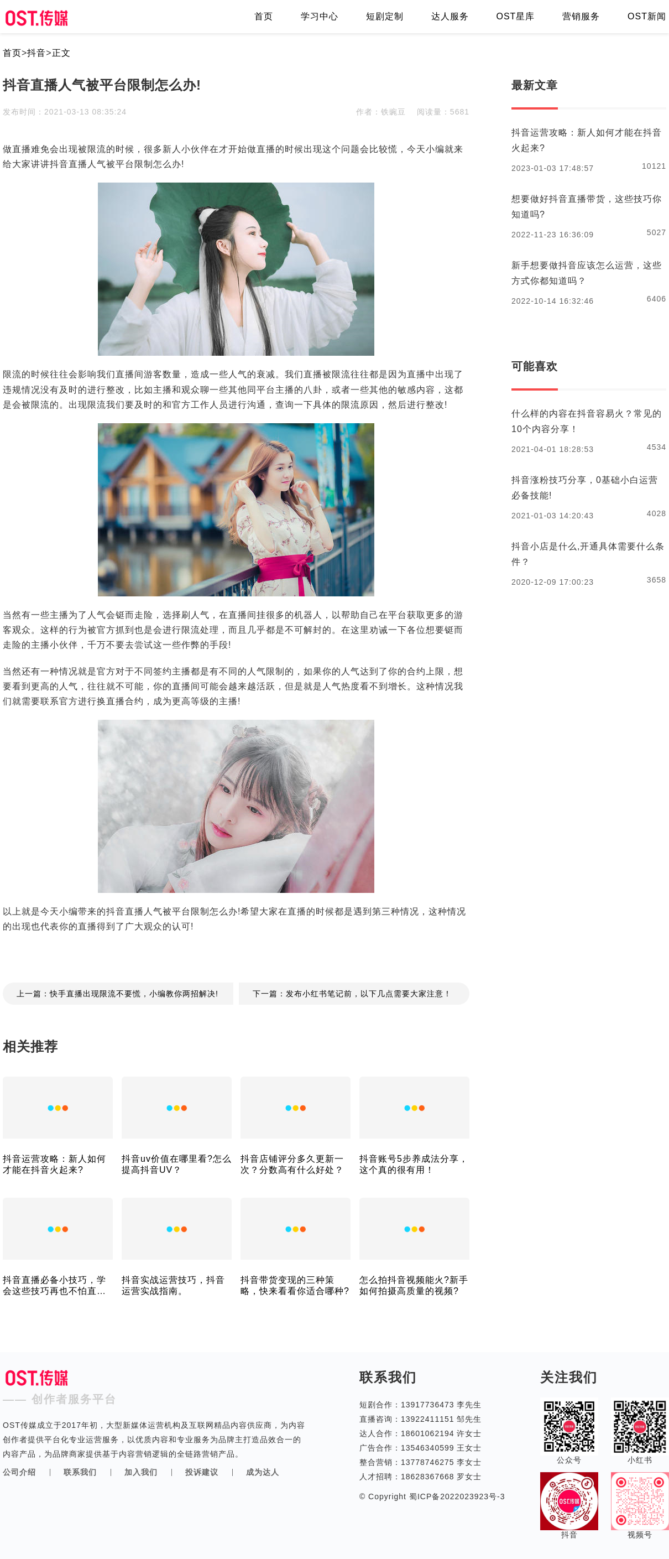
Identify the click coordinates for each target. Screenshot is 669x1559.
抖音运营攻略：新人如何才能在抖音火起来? (54, 1164)
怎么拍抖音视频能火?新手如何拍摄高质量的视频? (413, 1285)
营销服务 (581, 16)
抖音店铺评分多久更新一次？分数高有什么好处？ (292, 1164)
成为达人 (262, 1472)
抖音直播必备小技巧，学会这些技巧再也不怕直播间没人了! (54, 1286)
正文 (61, 53)
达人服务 (450, 16)
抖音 (36, 53)
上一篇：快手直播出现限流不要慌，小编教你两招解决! (117, 993)
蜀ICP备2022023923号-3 (455, 1496)
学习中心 (319, 16)
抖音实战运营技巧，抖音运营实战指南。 (173, 1285)
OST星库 (515, 16)
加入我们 (141, 1472)
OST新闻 (647, 16)
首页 (263, 16)
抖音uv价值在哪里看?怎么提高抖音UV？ (177, 1164)
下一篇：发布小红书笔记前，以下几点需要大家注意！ (352, 993)
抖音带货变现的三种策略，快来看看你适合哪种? (295, 1285)
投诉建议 (201, 1472)
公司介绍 (19, 1472)
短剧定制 (385, 16)
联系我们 (80, 1472)
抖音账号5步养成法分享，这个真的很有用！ (413, 1164)
